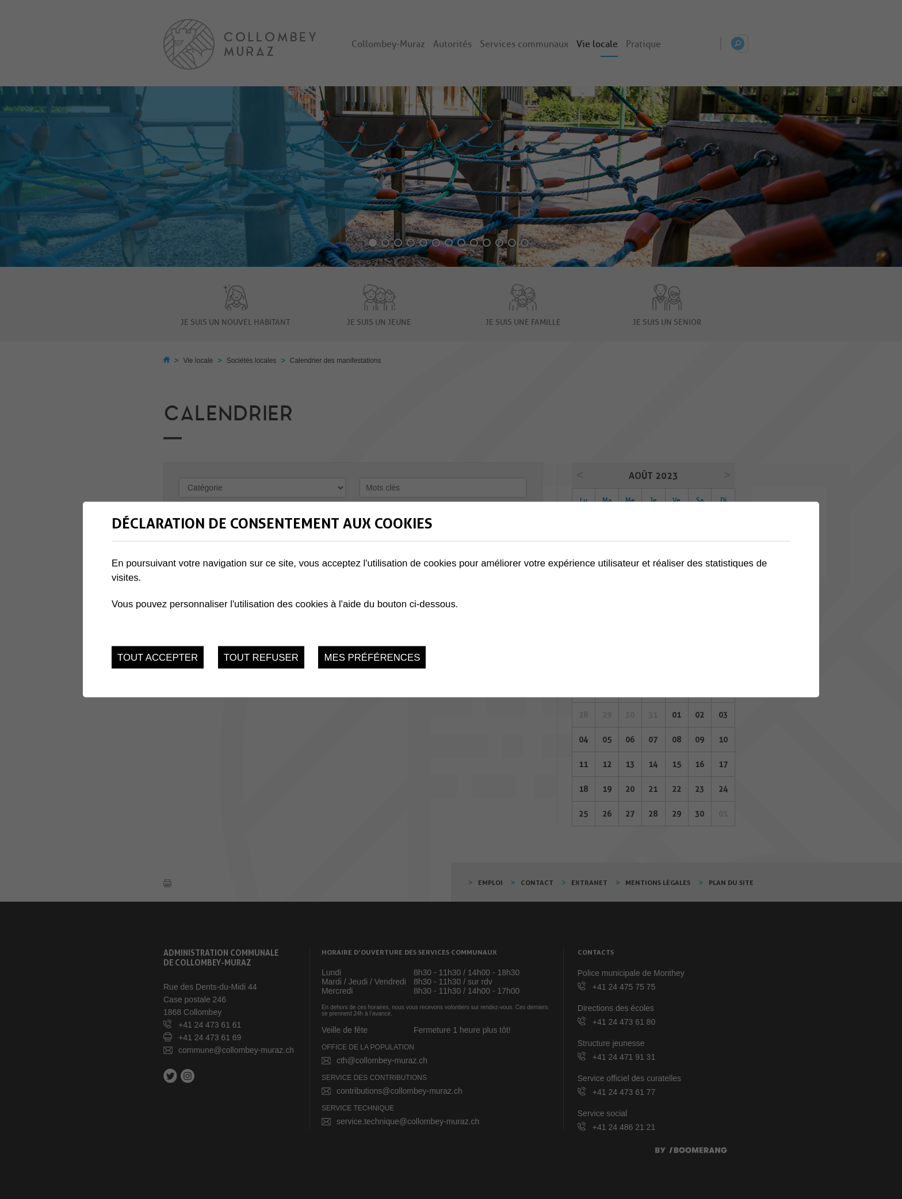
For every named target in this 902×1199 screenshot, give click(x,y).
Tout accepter (157, 657)
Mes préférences (372, 657)
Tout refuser (261, 657)
